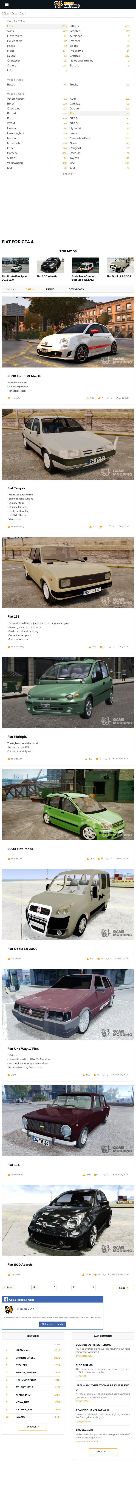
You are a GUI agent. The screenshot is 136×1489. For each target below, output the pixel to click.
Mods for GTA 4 (25, 1309)
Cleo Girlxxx (84, 1365)
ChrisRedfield (25, 1358)
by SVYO (81, 1376)
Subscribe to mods (52, 1324)
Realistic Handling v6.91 (92, 1410)
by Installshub (84, 1356)
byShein (21, 1365)
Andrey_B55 (24, 1409)
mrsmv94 (22, 1350)
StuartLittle (24, 1387)
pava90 (21, 1417)
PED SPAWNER (85, 1430)
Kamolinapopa (26, 1380)
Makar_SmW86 (26, 1372)
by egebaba (83, 1421)
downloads (76, 289)
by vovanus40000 (87, 1441)
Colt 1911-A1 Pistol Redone (93, 1345)
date (28, 289)
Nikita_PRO (23, 1395)
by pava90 (82, 1401)
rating (50, 289)
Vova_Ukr (23, 1402)
